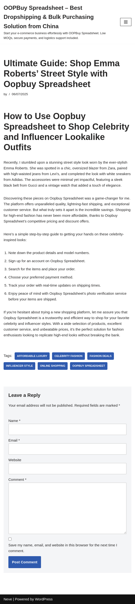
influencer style (19, 365)
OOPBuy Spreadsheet (88, 365)
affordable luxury (32, 356)
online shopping (52, 365)
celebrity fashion (68, 356)
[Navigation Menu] (125, 22)
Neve (8, 599)
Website (14, 460)
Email (14, 440)
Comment (17, 479)
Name (14, 421)
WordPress (44, 599)
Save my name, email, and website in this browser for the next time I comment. (62, 548)
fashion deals (101, 356)
